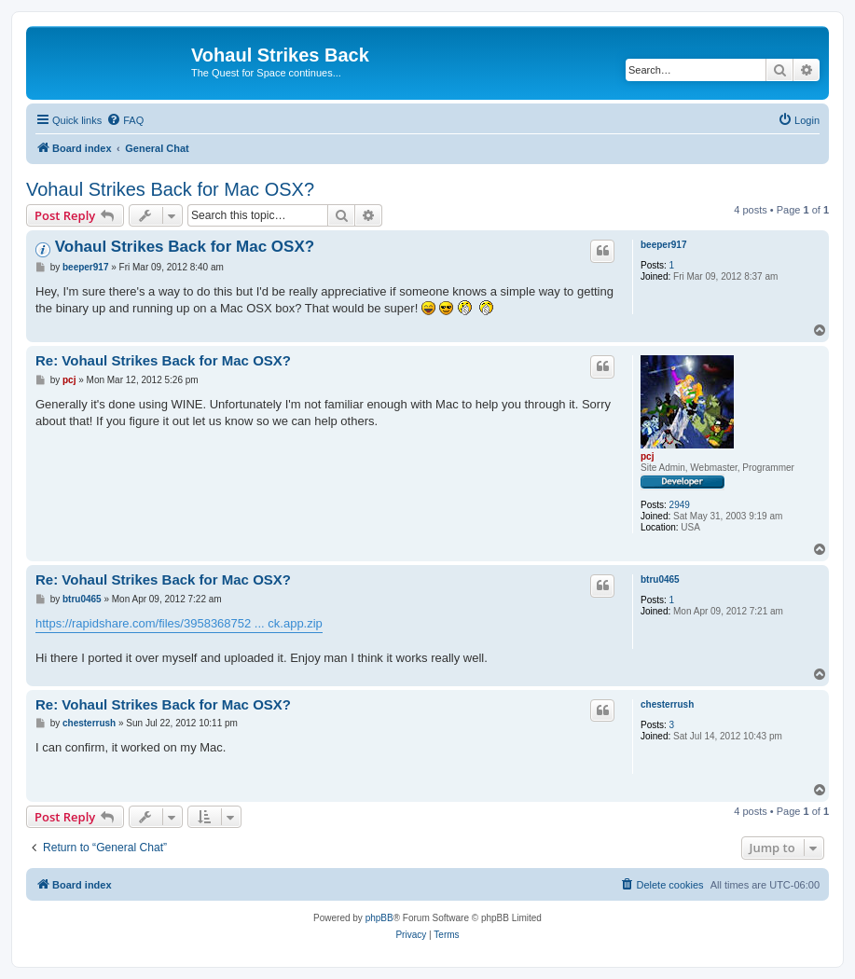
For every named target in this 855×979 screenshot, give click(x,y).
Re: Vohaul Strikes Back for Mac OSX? (163, 360)
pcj (647, 456)
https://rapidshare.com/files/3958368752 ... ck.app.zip (179, 623)
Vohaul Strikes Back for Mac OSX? (170, 189)
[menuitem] (125, 120)
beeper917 (663, 245)
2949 (679, 505)
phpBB (379, 918)
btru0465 (660, 579)
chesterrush (667, 704)
